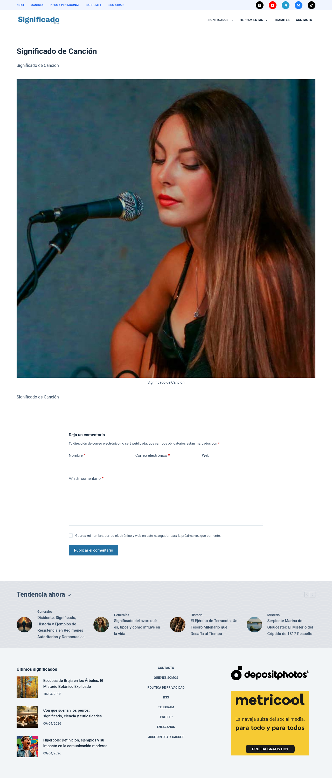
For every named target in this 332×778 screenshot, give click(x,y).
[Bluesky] (298, 5)
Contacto (304, 20)
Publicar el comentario (93, 550)
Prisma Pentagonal (64, 5)
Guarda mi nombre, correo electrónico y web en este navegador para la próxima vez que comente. (148, 536)
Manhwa (37, 5)
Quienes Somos (166, 678)
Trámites (281, 20)
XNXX (20, 5)
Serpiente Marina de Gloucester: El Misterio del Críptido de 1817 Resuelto (290, 627)
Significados (221, 20)
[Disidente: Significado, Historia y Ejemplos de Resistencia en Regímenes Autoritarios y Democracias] (24, 624)
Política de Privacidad (166, 687)
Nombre (77, 455)
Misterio (273, 615)
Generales (44, 611)
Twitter (166, 717)
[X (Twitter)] (260, 5)
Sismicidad (115, 5)
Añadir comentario (86, 478)
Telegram (166, 707)
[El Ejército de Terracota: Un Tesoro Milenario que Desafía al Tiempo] (177, 624)
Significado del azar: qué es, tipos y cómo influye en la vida (137, 627)
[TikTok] (311, 5)
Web (205, 455)
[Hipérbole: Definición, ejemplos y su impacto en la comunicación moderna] (27, 747)
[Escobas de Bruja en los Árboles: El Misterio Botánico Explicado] (27, 687)
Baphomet (93, 5)
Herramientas (255, 20)
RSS (166, 697)
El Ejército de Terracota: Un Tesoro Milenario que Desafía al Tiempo (214, 627)
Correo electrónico (152, 455)
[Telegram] (285, 5)
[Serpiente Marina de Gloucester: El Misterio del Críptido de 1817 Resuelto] (254, 624)
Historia (197, 615)
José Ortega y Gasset (166, 737)
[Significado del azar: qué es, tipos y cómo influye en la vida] (101, 624)
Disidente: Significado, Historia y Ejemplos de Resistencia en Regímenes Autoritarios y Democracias (61, 627)
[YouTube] (272, 5)
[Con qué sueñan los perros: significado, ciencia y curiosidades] (27, 717)
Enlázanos (166, 727)
